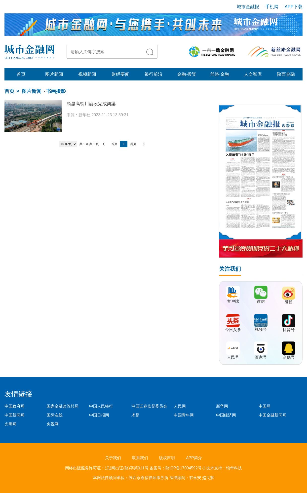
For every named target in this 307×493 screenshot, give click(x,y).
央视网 (53, 424)
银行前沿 (153, 74)
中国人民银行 (101, 406)
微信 (261, 301)
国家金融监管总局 (62, 406)
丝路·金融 (219, 74)
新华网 (222, 406)
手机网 (272, 6)
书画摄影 (56, 91)
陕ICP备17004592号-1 (185, 468)
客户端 (233, 301)
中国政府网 (14, 406)
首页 (21, 74)
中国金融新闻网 (272, 415)
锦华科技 (234, 468)
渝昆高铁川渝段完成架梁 (91, 103)
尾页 (133, 144)
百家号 (261, 357)
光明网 (10, 424)
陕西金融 (286, 74)
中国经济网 (226, 415)
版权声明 (167, 458)
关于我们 (113, 458)
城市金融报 (248, 6)
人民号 (233, 357)
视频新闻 (87, 74)
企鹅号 (289, 357)
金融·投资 (186, 74)
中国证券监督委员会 (149, 406)
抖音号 (289, 330)
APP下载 (294, 6)
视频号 (261, 329)
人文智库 (253, 74)
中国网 (264, 406)
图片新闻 (54, 74)
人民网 (180, 406)
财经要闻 (120, 74)
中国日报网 (99, 415)
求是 (135, 415)
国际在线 (55, 415)
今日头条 (233, 330)
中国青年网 (184, 415)
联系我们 (140, 458)
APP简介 (194, 458)
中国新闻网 (14, 415)
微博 (289, 302)
